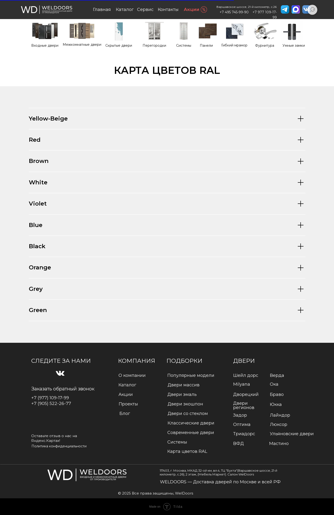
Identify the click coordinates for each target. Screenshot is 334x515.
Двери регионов (243, 405)
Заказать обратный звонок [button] (62, 389)
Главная (102, 9)
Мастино (279, 443)
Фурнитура (264, 45)
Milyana (241, 384)
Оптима (242, 424)
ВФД (238, 443)
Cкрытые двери (118, 45)
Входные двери (44, 45)
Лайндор (280, 415)
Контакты (168, 9)
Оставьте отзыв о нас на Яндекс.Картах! (54, 438)
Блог (124, 413)
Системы (183, 45)
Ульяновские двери (292, 433)
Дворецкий (246, 394)
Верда (277, 375)
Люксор (278, 424)
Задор (240, 415)
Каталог (127, 385)
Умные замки (294, 45)
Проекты (128, 404)
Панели (206, 45)
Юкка (276, 404)
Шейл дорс (245, 375)
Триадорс (244, 433)
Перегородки (154, 45)
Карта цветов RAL (187, 451)
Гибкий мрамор (234, 45)
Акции (191, 9)
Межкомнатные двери (82, 44)
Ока (274, 384)
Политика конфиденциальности (59, 446)
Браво (277, 394)
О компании (132, 375)
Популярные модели (190, 375)
